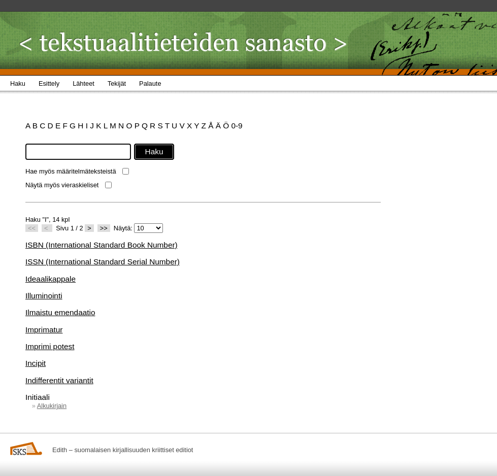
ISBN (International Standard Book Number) (101, 245)
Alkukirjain (52, 406)
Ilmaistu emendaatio (60, 312)
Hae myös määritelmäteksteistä (70, 171)
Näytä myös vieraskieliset (61, 185)
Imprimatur (43, 329)
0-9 (236, 125)
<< (32, 228)
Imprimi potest (49, 346)
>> (104, 228)
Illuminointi (43, 295)
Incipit (35, 363)
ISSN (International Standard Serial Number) (102, 261)
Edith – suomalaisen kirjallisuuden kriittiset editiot (122, 450)
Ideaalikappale (50, 279)
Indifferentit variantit (59, 380)
